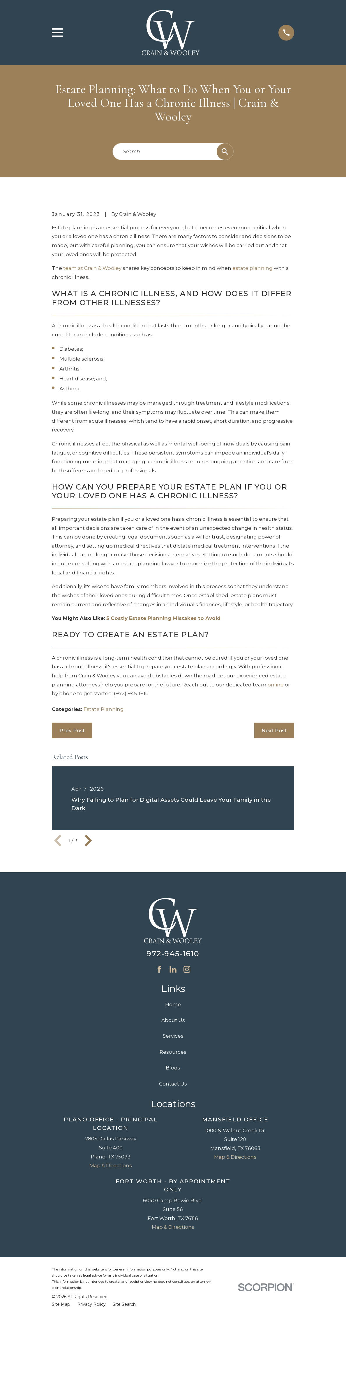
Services (173, 1135)
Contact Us (173, 1183)
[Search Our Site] (225, 151)
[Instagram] (186, 1068)
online (276, 784)
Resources (173, 1151)
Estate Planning (104, 808)
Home (173, 1104)
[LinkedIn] (173, 1068)
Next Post (274, 830)
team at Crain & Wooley (92, 367)
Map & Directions (110, 1265)
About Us (173, 1119)
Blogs (173, 1167)
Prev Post (72, 830)
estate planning (252, 367)
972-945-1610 (172, 1053)
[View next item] (88, 939)
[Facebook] (159, 1068)
